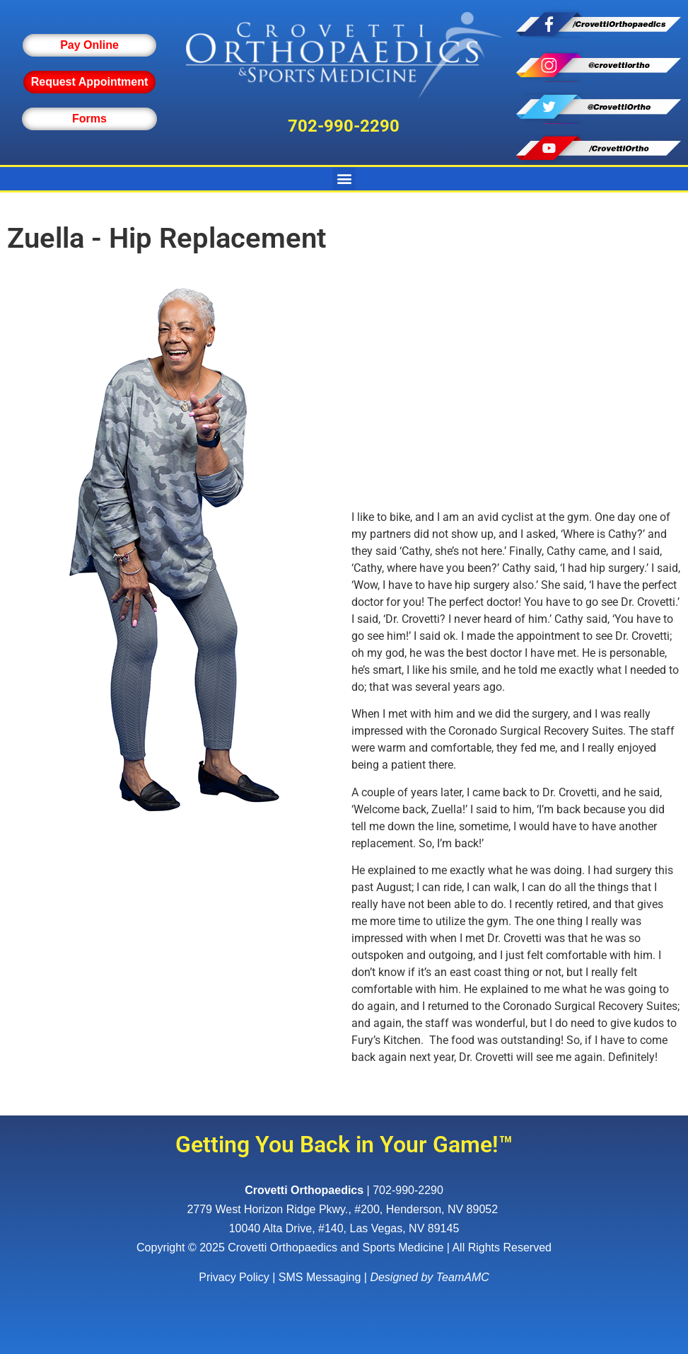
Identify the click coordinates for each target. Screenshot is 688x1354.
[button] (344, 178)
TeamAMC (462, 1277)
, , (344, 1209)
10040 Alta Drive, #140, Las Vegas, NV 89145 (344, 1228)
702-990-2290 (344, 126)
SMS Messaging (320, 1277)
